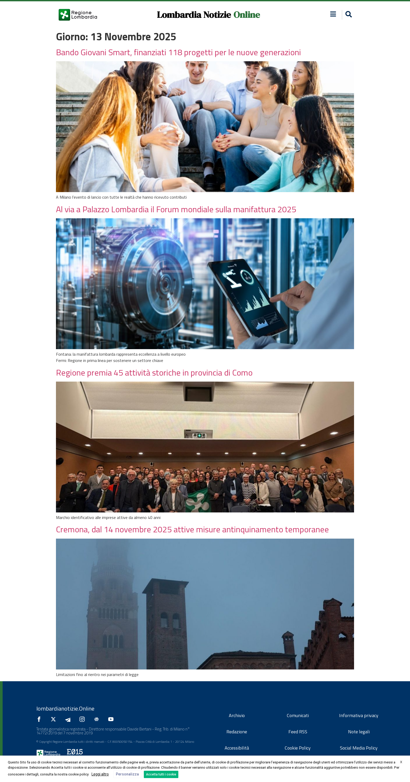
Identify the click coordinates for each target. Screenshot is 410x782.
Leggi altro (100, 774)
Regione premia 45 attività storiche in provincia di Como (154, 372)
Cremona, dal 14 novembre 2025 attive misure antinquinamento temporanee (192, 529)
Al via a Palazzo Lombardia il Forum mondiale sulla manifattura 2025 (176, 209)
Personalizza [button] (127, 774)
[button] (348, 15)
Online (247, 14)
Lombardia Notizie (194, 14)
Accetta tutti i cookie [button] (161, 774)
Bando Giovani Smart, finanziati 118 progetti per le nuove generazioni (178, 52)
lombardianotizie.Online (65, 708)
